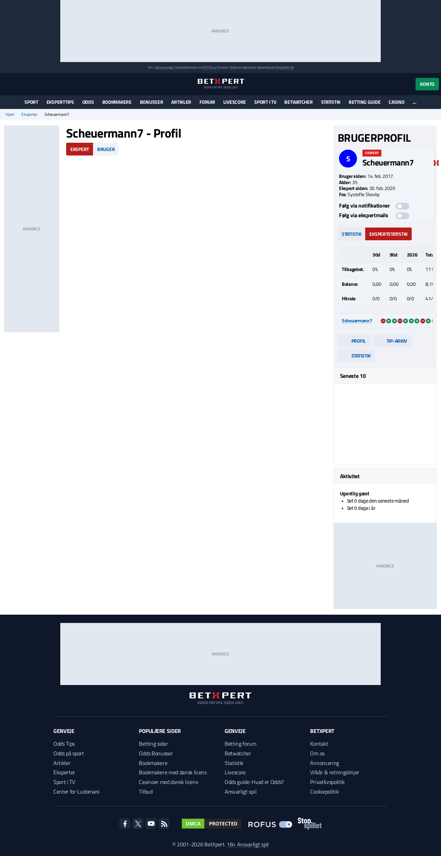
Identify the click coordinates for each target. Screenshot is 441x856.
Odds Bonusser (156, 753)
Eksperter (29, 114)
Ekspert (79, 149)
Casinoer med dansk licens (168, 782)
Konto (427, 84)
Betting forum (240, 743)
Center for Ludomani (76, 791)
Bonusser (151, 101)
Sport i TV (265, 101)
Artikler (181, 101)
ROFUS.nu (209, 67)
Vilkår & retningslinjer (334, 772)
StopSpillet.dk (285, 67)
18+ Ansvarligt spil (248, 844)
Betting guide (364, 101)
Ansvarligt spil (240, 791)
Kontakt (319, 743)
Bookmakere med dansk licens (172, 772)
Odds (88, 101)
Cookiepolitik (324, 791)
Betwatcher (298, 101)
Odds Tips (64, 743)
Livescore (234, 101)
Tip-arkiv (392, 340)
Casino (396, 101)
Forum (207, 101)
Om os (317, 753)
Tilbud (145, 791)
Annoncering (324, 763)
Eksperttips (60, 101)
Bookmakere (117, 101)
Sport (31, 101)
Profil (354, 340)
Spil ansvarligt (164, 67)
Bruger (106, 149)
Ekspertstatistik (388, 234)
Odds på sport (68, 753)
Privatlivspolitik (327, 782)
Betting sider (153, 743)
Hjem (10, 114)
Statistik (330, 101)
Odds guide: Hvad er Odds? (254, 782)
